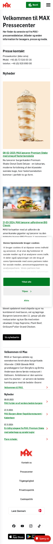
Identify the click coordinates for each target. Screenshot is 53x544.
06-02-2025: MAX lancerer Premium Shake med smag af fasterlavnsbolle (25, 154)
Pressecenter (26, 471)
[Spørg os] (42, 538)
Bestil (33, 4)
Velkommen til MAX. (26, 387)
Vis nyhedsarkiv (12, 337)
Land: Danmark (26, 510)
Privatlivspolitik (26, 490)
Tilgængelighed (26, 480)
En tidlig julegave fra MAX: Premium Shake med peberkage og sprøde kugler (26, 428)
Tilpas (26, 291)
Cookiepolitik (26, 499)
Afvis (26, 300)
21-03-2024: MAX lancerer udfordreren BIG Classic (25, 224)
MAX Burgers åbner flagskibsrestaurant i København (26, 413)
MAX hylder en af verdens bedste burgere (26, 401)
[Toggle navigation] (48, 5)
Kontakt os (26, 462)
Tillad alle (26, 282)
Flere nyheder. (26, 439)
